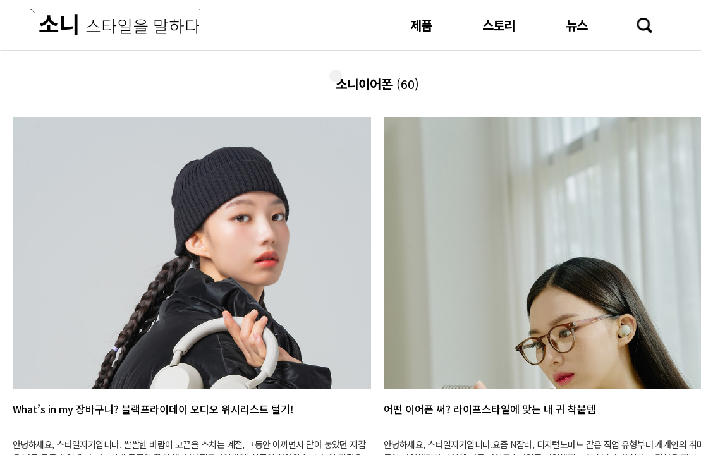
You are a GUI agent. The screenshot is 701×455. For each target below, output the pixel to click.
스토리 (498, 25)
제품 (421, 25)
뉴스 (576, 25)
